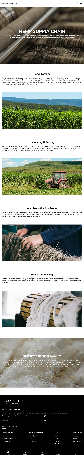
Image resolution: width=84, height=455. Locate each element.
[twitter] (16, 426)
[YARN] (58, 438)
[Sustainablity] (9, 441)
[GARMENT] (58, 444)
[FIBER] (58, 436)
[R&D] (36, 438)
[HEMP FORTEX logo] (9, 3)
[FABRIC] (58, 441)
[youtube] (19, 426)
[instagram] (3, 426)
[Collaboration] (77, 441)
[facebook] (6, 426)
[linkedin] (9, 426)
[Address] (77, 436)
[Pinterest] (13, 426)
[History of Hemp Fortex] (9, 438)
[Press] (77, 438)
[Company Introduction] (9, 436)
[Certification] (36, 441)
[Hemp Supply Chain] (36, 436)
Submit (45, 420)
